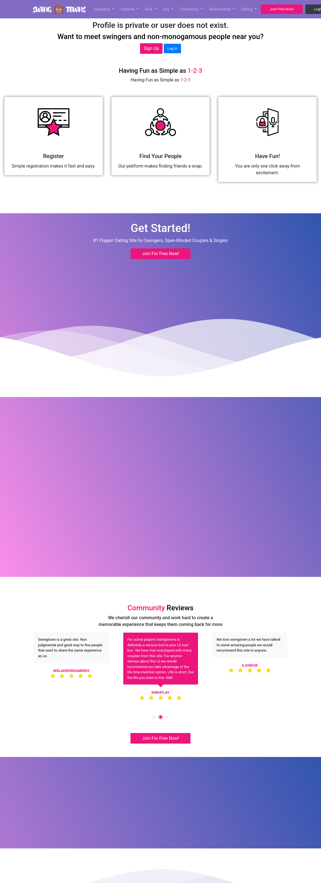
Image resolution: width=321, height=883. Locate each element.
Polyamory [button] (189, 9)
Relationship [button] (220, 9)
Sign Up (151, 48)
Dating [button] (247, 9)
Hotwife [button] (128, 9)
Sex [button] (166, 9)
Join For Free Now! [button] (160, 253)
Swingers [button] (102, 9)
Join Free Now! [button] (282, 9)
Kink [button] (149, 9)
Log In (172, 48)
